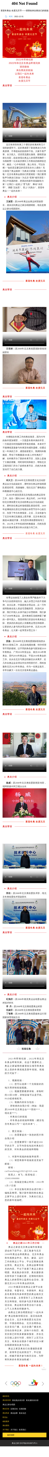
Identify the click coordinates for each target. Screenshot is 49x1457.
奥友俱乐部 (7, 1400)
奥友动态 (22, 1413)
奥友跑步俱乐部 (18, 1400)
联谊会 (5, 1417)
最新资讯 (6, 1396)
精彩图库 (6, 1421)
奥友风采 (6, 1413)
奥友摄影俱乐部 (32, 1400)
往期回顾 (22, 1409)
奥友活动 (6, 1409)
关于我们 (6, 1430)
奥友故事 (14, 1413)
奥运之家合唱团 (9, 1404)
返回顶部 (10, 1435)
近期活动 (14, 1409)
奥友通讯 (6, 1425)
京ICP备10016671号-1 (28, 1443)
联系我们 (22, 1430)
